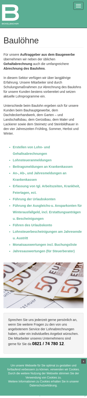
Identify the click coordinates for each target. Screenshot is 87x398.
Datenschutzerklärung (43, 385)
